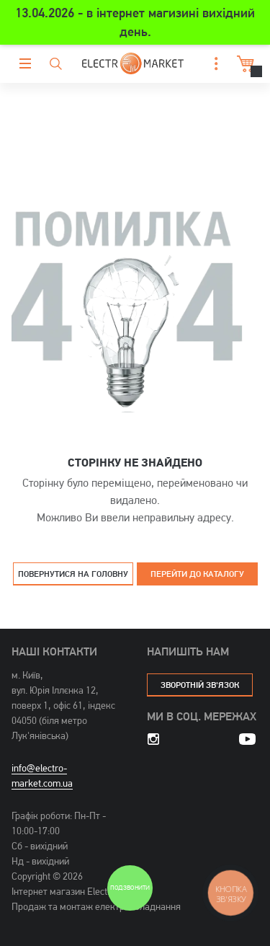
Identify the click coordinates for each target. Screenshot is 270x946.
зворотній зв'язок (200, 684)
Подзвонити (129, 888)
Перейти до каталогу (197, 573)
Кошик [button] (244, 64)
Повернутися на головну (73, 573)
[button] (212, 63)
